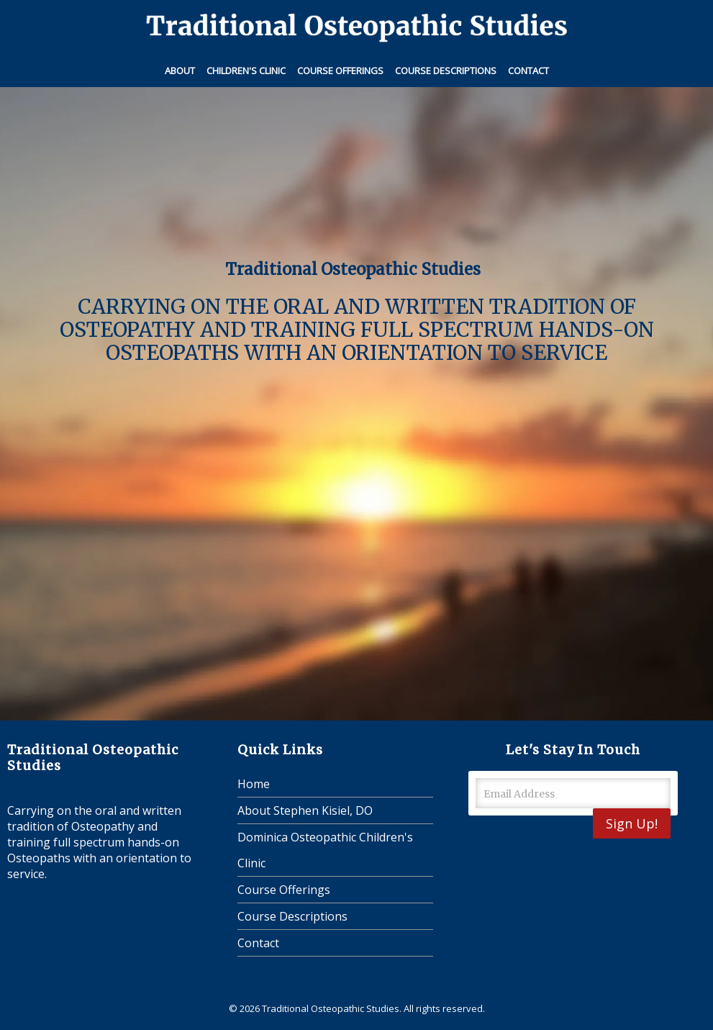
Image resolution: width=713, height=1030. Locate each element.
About (180, 70)
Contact (528, 70)
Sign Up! (632, 823)
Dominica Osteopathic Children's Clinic (325, 850)
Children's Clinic (246, 70)
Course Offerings (340, 70)
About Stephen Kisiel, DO (305, 810)
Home (253, 784)
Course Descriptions (445, 70)
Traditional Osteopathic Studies (330, 1008)
